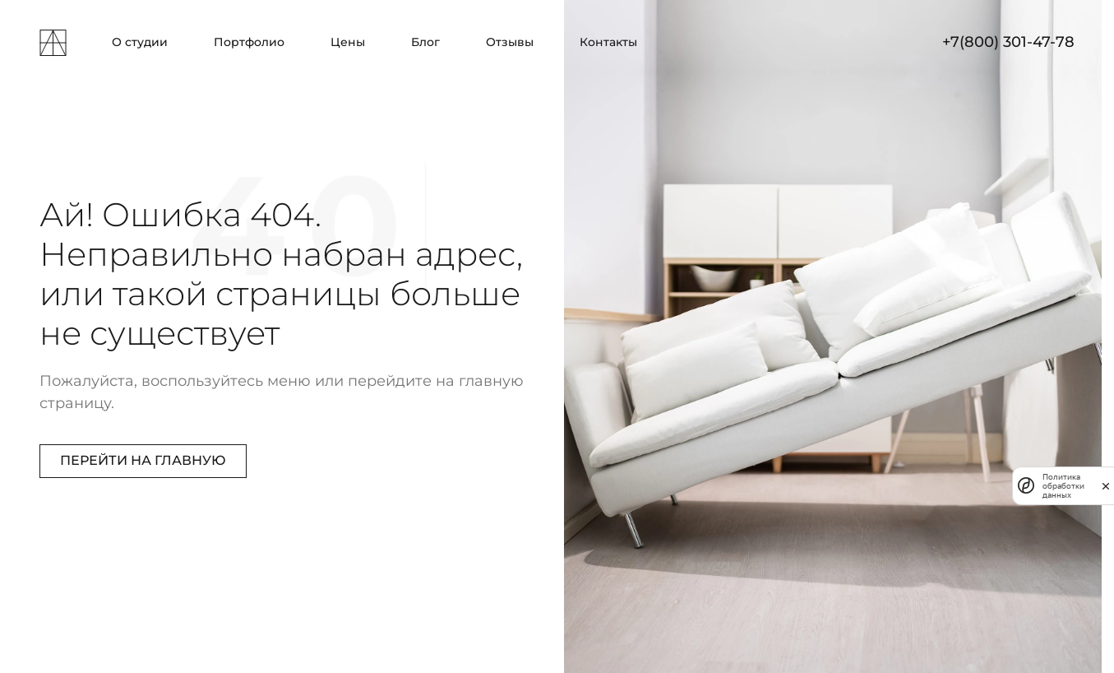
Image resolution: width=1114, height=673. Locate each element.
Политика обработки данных (1063, 485)
